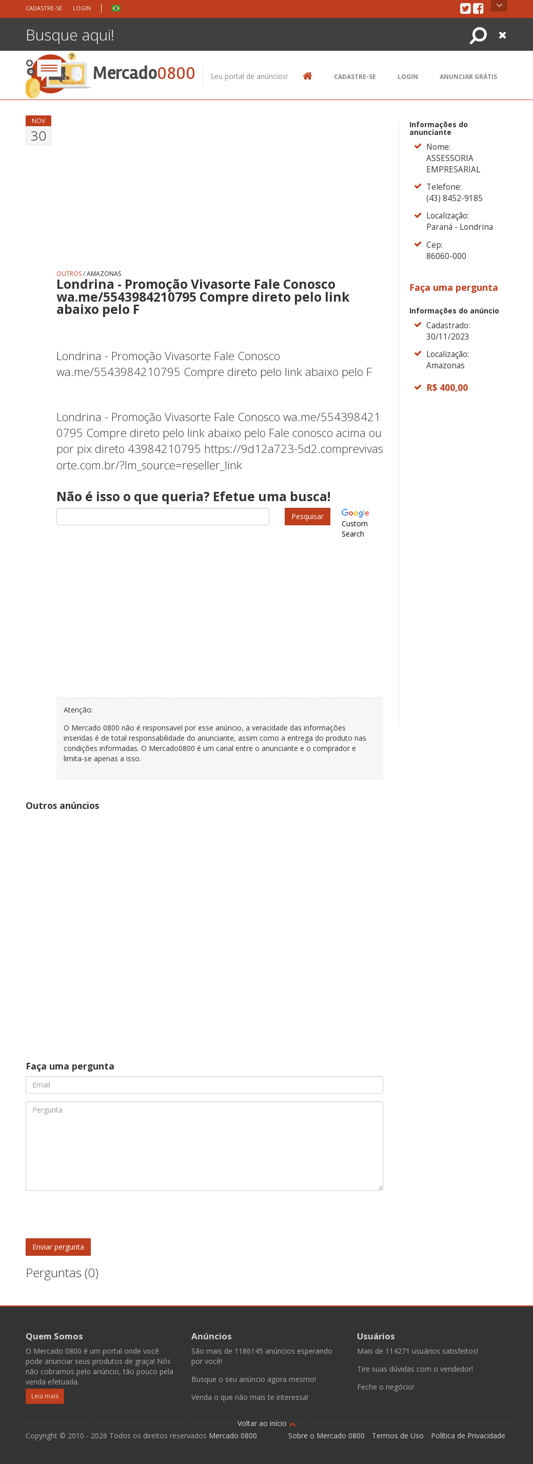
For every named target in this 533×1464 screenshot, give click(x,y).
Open (499, 5)
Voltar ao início (267, 1423)
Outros (69, 273)
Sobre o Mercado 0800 (326, 1435)
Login (82, 8)
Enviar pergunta (58, 1247)
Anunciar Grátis (468, 76)
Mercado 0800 (233, 1435)
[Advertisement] (219, 187)
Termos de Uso (398, 1435)
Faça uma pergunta (453, 287)
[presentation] (104, 1218)
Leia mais (44, 1396)
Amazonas (104, 273)
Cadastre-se (44, 8)
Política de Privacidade (468, 1435)
